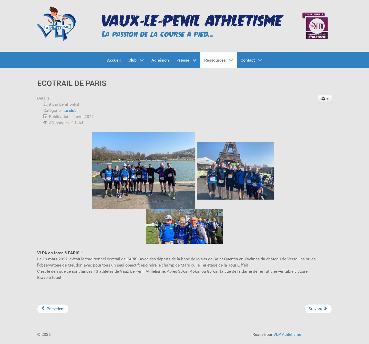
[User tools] (325, 99)
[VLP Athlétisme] (56, 23)
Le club (70, 110)
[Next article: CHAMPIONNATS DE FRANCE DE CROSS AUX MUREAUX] (318, 308)
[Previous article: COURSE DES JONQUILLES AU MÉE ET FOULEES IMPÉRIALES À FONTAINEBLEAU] (52, 308)
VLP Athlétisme (287, 334)
